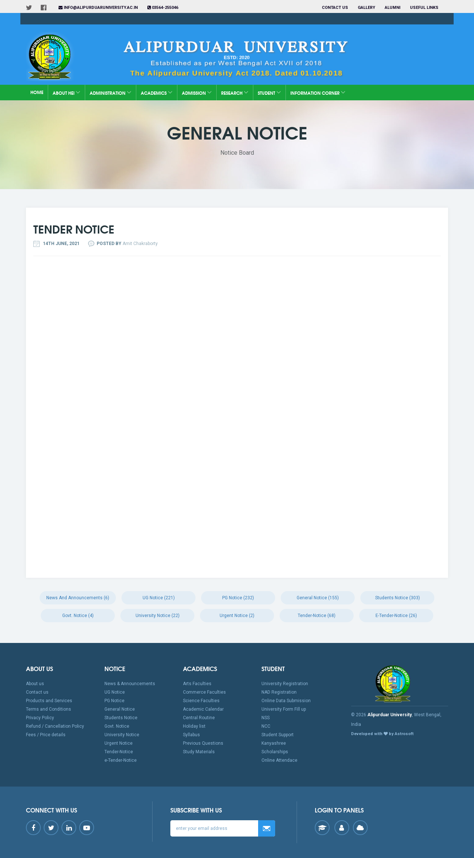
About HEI (66, 92)
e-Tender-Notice (120, 760)
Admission (197, 92)
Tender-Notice (118, 751)
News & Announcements (129, 683)
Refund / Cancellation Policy (55, 726)
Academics (157, 92)
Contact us (335, 7)
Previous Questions (203, 743)
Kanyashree (273, 743)
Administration (110, 92)
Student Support (277, 734)
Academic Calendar (203, 709)
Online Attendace (279, 760)
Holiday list (194, 726)
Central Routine (199, 717)
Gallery (366, 7)
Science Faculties (201, 700)
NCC (265, 726)
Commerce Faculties (204, 692)
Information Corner (318, 92)
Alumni (392, 7)
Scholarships (274, 751)
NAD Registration (279, 692)
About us (35, 683)
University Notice (121, 734)
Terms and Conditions (48, 709)
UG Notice (114, 692)
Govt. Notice (116, 726)
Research (234, 92)
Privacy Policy (40, 717)
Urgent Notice (118, 743)
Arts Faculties (197, 683)
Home (36, 91)
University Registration (284, 683)
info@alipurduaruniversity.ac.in (98, 7)
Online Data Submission (286, 700)
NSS (265, 717)
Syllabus (191, 734)
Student (269, 92)
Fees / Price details (46, 734)
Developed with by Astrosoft (382, 733)
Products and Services (49, 700)
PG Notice (114, 700)
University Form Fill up (283, 709)
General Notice (119, 709)
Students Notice (120, 717)
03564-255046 (162, 7)
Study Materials (199, 751)
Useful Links (425, 7)
